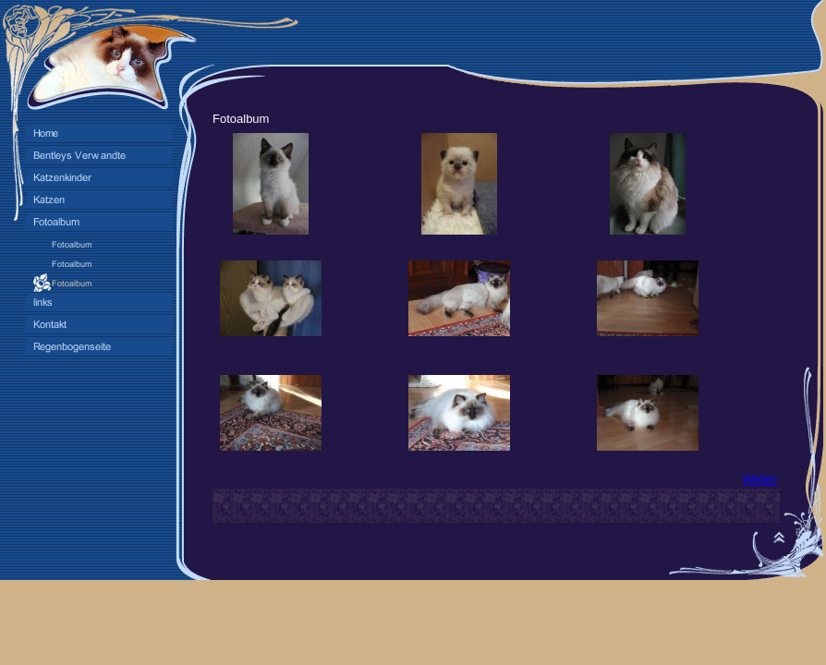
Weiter (760, 479)
